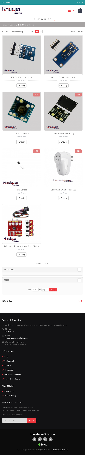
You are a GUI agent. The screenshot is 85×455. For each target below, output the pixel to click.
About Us (8, 365)
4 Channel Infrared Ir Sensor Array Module (21, 246)
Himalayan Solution (60, 450)
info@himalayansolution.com (16, 338)
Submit (32, 420)
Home (4, 25)
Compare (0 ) (7, 2)
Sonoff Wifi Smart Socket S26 (63, 189)
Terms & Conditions (12, 379)
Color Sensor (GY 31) (21, 133)
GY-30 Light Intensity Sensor (63, 77)
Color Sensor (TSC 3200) (63, 133)
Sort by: (5, 31)
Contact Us (8, 370)
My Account (9, 391)
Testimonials (9, 361)
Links (80, 2)
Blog (6, 356)
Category (13, 25)
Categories (9, 269)
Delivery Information (12, 374)
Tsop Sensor (21, 189)
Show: (72, 31)
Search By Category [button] (43, 19)
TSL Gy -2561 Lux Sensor (21, 77)
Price (6, 280)
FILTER (53, 289)
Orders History (10, 395)
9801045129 (9, 331)
